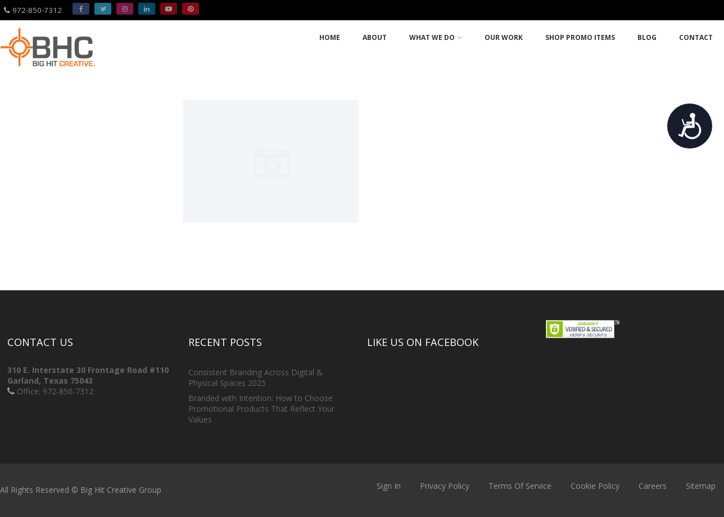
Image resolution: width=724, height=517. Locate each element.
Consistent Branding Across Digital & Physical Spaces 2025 (255, 377)
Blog (647, 37)
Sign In (389, 485)
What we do (435, 37)
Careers (653, 485)
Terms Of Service (519, 485)
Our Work (504, 37)
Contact (696, 37)
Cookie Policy (595, 485)
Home (329, 37)
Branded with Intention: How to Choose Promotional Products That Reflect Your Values (261, 409)
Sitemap (701, 485)
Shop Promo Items (580, 37)
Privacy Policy (444, 485)
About (375, 37)
